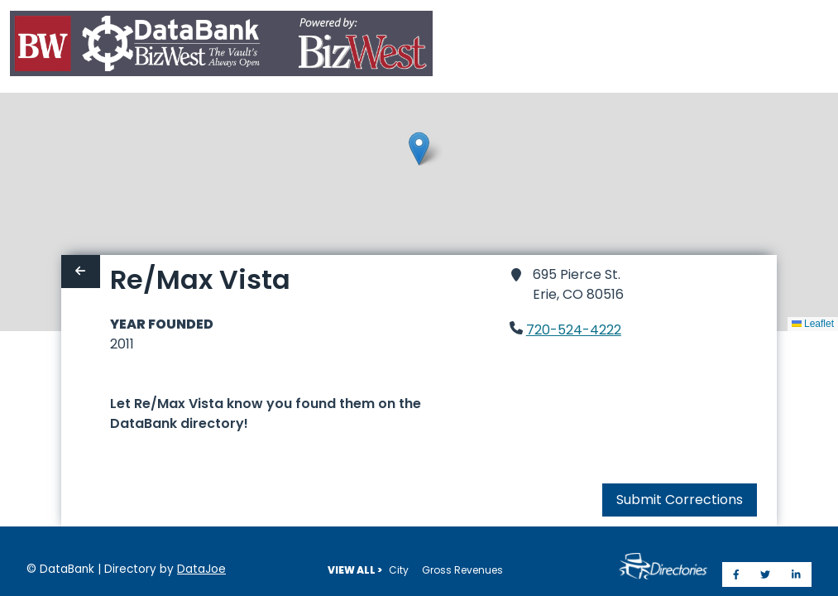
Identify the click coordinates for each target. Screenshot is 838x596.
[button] (419, 149)
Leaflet (813, 323)
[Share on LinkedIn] (796, 574)
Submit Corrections (679, 499)
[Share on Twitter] (765, 574)
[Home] (221, 47)
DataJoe (201, 569)
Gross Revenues (462, 570)
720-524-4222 (573, 329)
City (399, 570)
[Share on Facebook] (736, 574)
